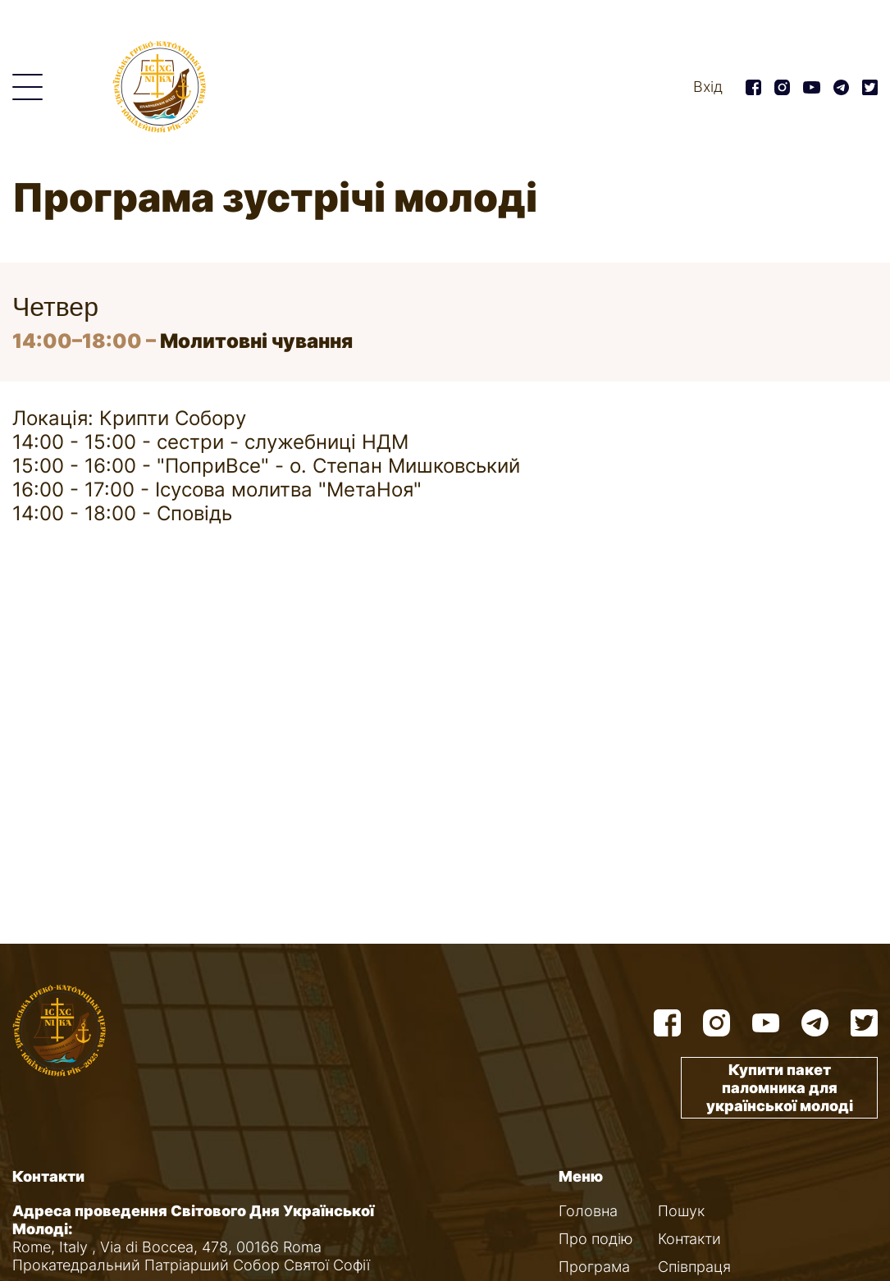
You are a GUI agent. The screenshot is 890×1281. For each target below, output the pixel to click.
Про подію (596, 1238)
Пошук (681, 1210)
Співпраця (694, 1266)
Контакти (689, 1238)
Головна (588, 1210)
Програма (594, 1266)
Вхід (708, 86)
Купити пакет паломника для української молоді (779, 1087)
